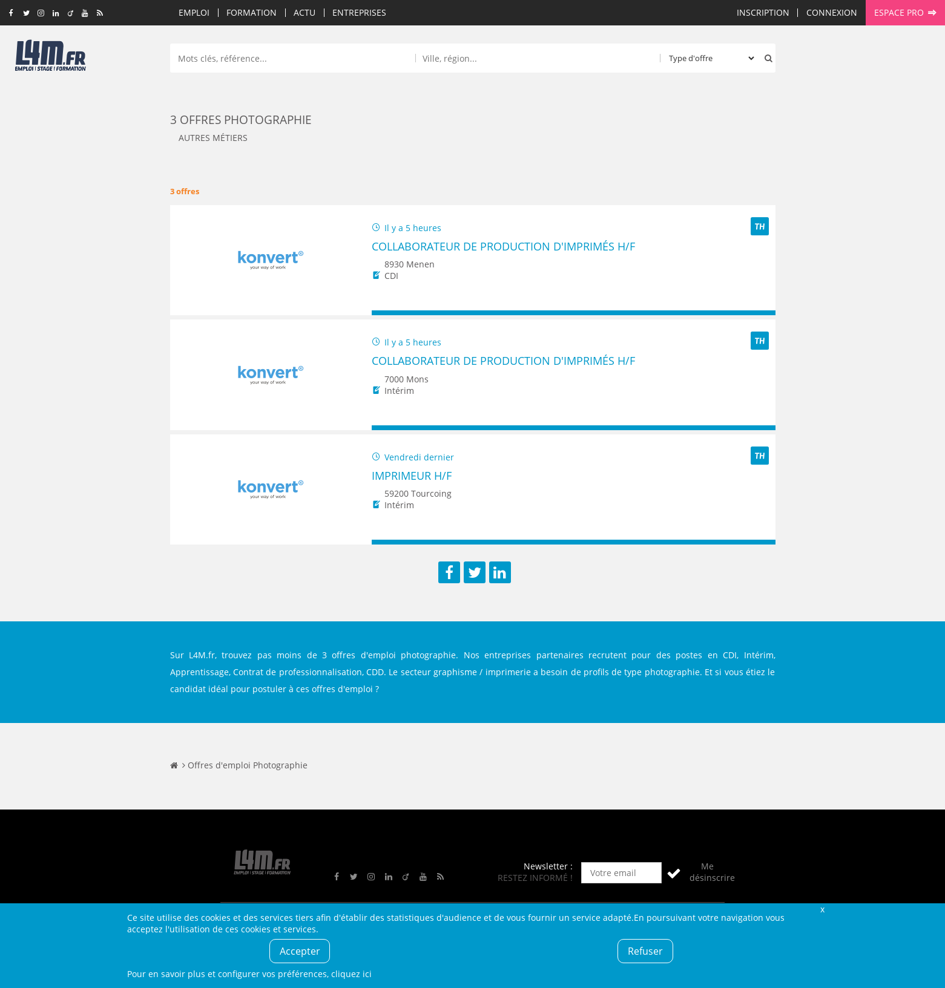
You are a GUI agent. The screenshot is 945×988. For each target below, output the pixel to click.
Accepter (300, 951)
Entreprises (359, 12)
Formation (251, 12)
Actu (304, 12)
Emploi (194, 12)
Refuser (645, 951)
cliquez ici (351, 974)
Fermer (822, 909)
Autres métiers (213, 137)
